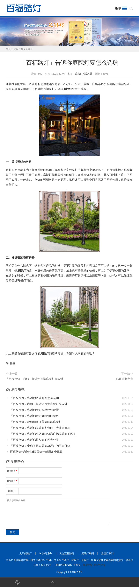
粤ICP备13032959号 (94, 565)
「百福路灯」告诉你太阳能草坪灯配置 (34, 410)
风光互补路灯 (66, 553)
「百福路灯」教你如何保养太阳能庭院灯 (36, 422)
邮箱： (12, 481)
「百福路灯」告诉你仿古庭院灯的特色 (34, 416)
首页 (8, 49)
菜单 (118, 8)
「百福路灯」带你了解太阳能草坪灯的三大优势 (40, 445)
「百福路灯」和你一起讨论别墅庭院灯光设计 (34, 378)
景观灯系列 (107, 553)
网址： (12, 491)
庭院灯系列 (87, 553)
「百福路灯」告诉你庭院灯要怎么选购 (34, 398)
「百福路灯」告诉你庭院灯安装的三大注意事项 (40, 427)
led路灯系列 (45, 553)
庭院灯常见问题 (22, 49)
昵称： (12, 471)
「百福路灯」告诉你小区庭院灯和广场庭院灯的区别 (43, 433)
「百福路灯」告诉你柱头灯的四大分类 (34, 439)
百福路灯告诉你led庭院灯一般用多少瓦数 (36, 451)
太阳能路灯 (25, 553)
